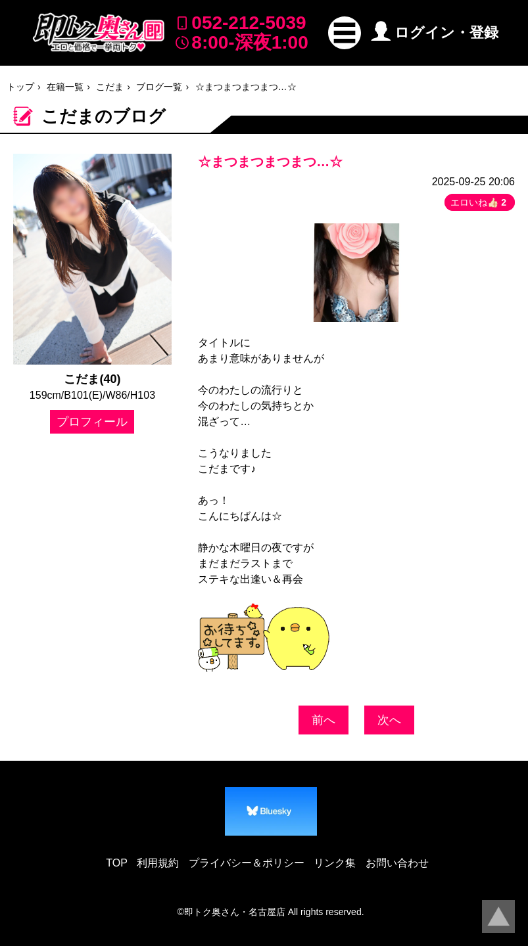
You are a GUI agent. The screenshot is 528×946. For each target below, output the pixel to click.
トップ (20, 86)
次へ (389, 720)
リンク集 (335, 862)
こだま (110, 86)
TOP (117, 862)
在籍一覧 (65, 86)
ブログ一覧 (159, 86)
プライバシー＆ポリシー (246, 862)
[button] (345, 32)
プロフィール (92, 421)
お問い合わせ (397, 862)
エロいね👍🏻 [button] (479, 202)
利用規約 (158, 862)
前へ (323, 720)
